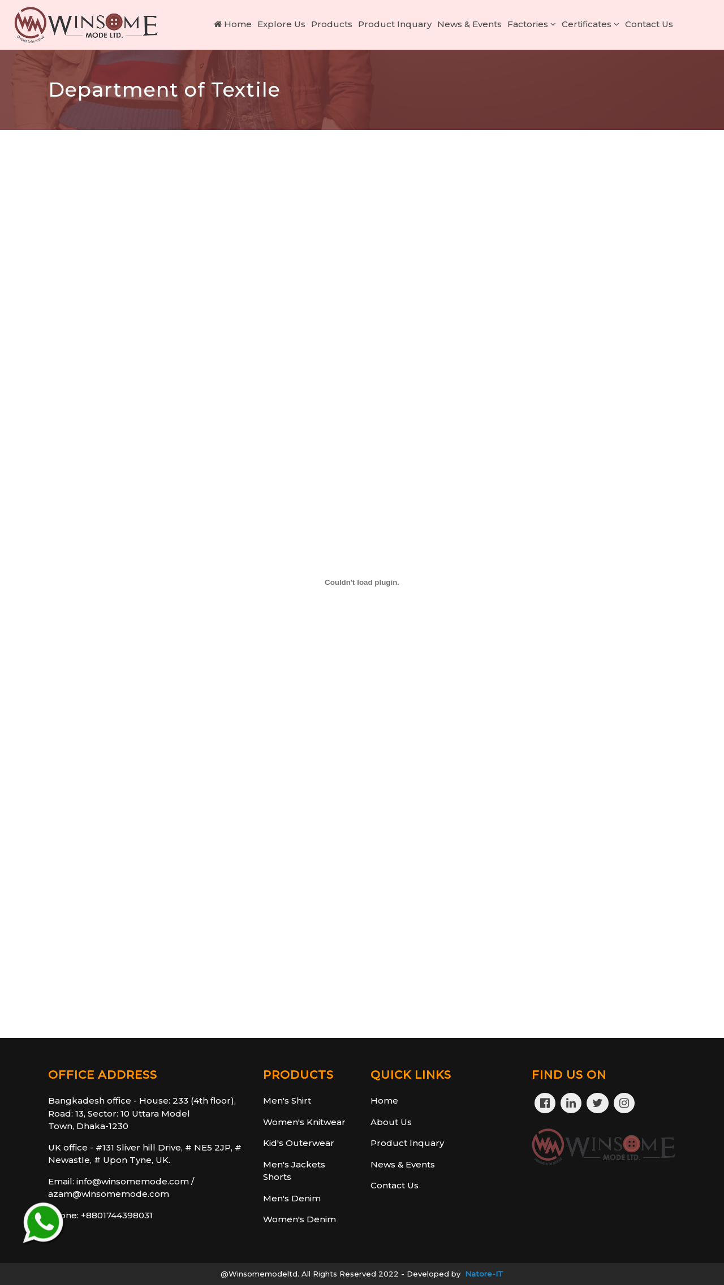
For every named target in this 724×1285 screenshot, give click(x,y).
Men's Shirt (287, 1100)
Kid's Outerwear (298, 1143)
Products (331, 24)
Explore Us (281, 24)
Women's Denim (299, 1219)
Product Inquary (395, 24)
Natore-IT (484, 1273)
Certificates (590, 24)
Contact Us (649, 24)
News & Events (469, 24)
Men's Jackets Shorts (294, 1171)
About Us (391, 1122)
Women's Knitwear (304, 1122)
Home (233, 24)
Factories (531, 24)
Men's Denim (292, 1198)
